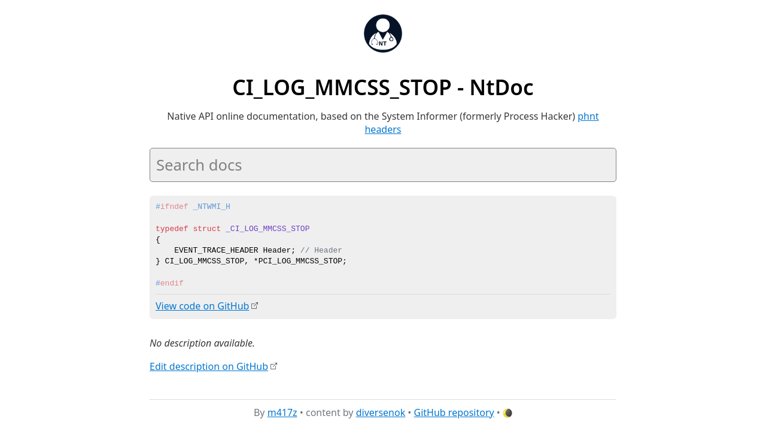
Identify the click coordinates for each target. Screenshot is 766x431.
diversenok (381, 412)
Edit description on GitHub (209, 365)
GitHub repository (454, 412)
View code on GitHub (202, 305)
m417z (282, 412)
